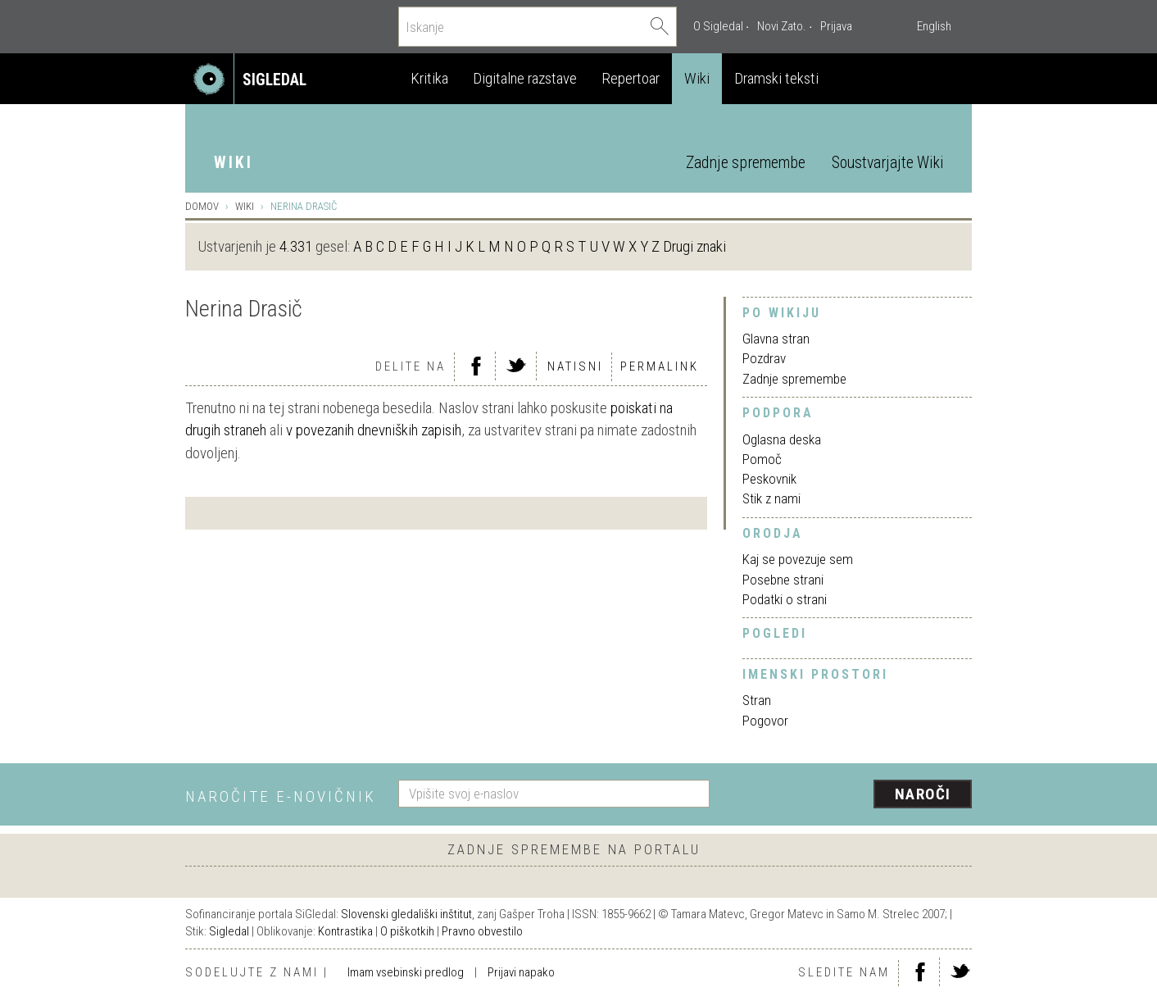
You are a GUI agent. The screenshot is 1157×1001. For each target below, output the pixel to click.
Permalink (659, 366)
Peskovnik (769, 479)
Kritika (429, 78)
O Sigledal (718, 26)
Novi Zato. (781, 26)
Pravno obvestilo (482, 931)
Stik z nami (771, 498)
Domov (202, 206)
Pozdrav (764, 358)
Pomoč (762, 459)
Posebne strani (783, 579)
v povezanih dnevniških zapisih (373, 430)
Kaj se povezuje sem (797, 559)
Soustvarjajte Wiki (887, 162)
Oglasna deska (781, 439)
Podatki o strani (784, 599)
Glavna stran (776, 338)
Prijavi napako (521, 972)
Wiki (697, 78)
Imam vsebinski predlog (405, 972)
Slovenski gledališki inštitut (406, 914)
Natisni (575, 366)
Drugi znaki (694, 246)
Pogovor (765, 720)
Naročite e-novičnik (280, 796)
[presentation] (850, 795)
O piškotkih (407, 931)
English (934, 26)
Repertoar (630, 78)
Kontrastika (345, 931)
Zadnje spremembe (745, 162)
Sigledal (229, 931)
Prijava (836, 26)
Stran (756, 700)
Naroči (923, 794)
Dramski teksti (776, 78)
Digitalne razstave (525, 78)
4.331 (295, 246)
